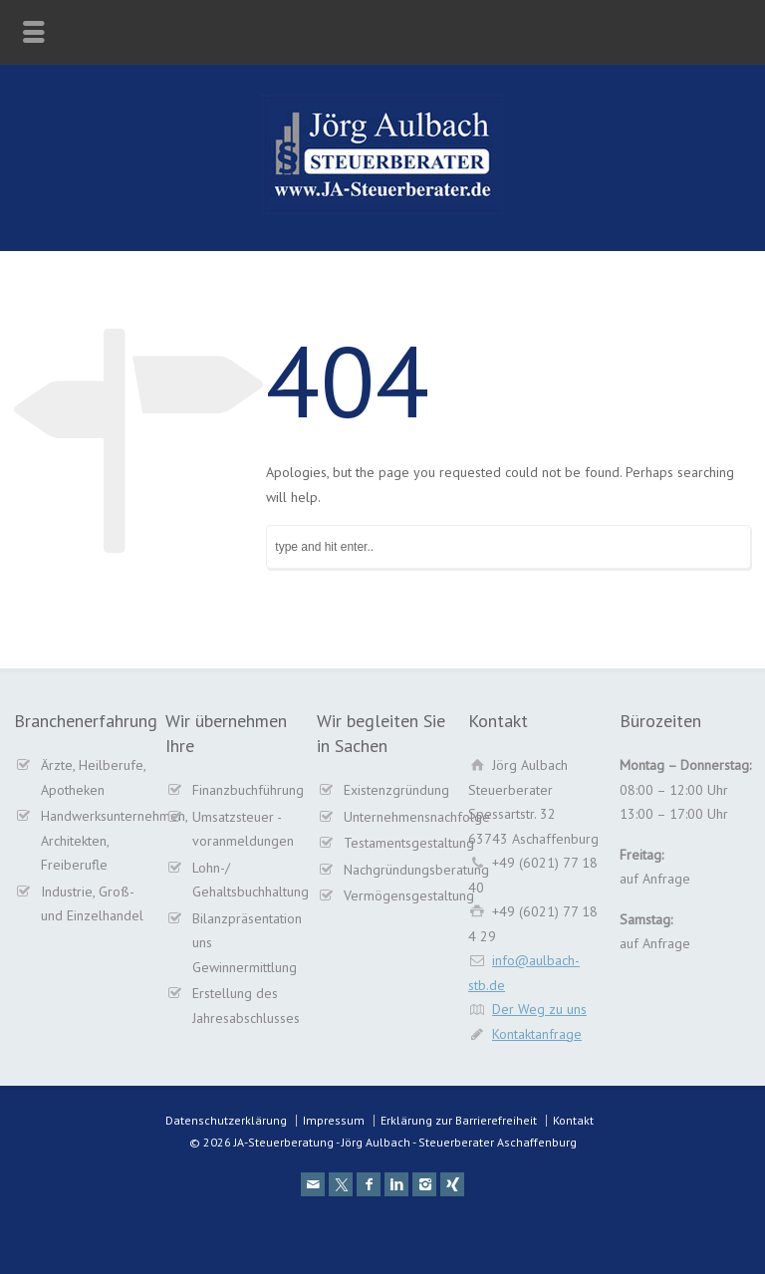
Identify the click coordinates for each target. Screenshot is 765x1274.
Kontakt (573, 1120)
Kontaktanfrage (537, 1034)
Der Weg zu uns (539, 1009)
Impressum (334, 1120)
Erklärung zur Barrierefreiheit (459, 1120)
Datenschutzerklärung (226, 1120)
